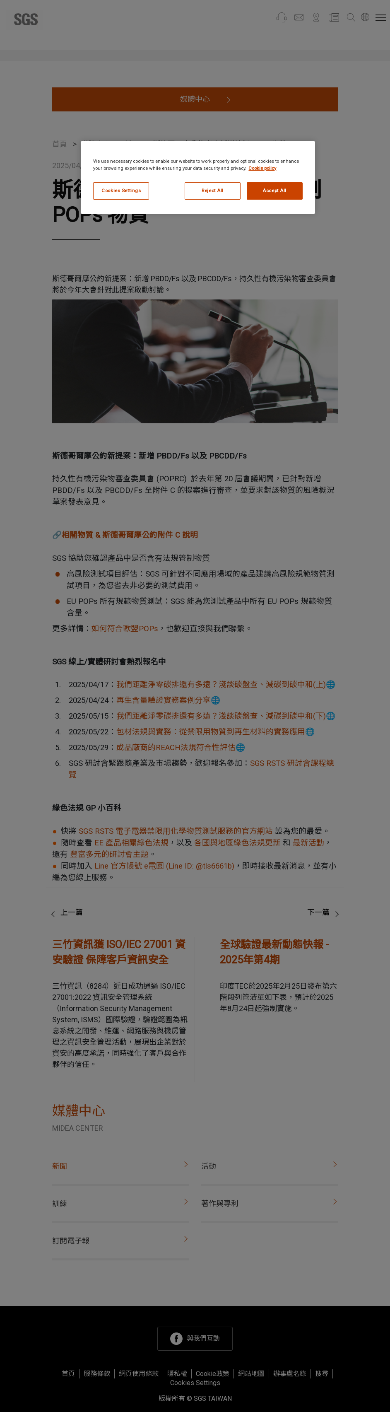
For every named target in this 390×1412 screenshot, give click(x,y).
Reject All (213, 190)
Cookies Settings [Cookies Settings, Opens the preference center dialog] (121, 190)
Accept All (274, 190)
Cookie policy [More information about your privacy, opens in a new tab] (262, 168)
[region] (198, 177)
